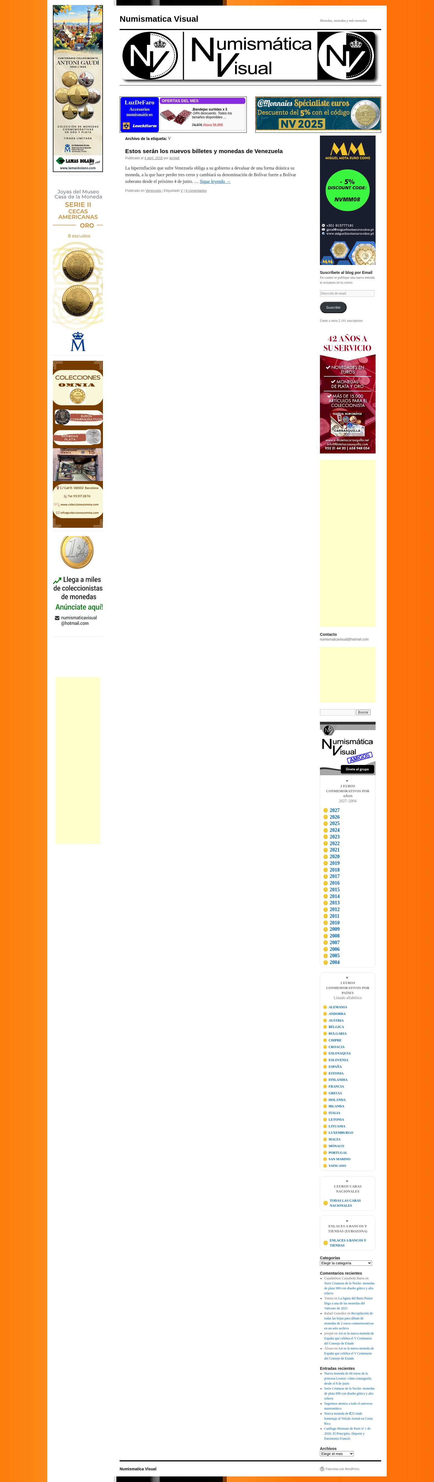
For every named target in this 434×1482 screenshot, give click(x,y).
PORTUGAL (335, 1152)
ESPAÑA (332, 1066)
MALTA (332, 1139)
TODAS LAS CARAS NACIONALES (342, 1203)
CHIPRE (332, 1040)
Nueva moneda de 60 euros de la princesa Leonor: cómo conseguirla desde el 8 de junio (347, 1378)
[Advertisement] (78, 760)
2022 (331, 843)
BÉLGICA (333, 1026)
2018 (331, 870)
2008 (331, 936)
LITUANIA (334, 1126)
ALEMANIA (335, 1007)
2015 (331, 889)
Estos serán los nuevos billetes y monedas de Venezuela (204, 151)
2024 (331, 830)
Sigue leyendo (215, 181)
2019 (331, 863)
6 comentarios (196, 191)
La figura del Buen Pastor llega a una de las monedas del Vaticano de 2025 (348, 1303)
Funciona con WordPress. (343, 1469)
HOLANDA (334, 1099)
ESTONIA (333, 1073)
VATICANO (334, 1165)
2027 (331, 810)
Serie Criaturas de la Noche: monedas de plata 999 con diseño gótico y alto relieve (349, 1288)
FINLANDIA (335, 1079)
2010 (331, 923)
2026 (331, 817)
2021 (331, 850)
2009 (331, 929)
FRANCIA (333, 1086)
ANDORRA (334, 1013)
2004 (331, 962)
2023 (331, 837)
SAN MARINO (337, 1159)
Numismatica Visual (159, 18)
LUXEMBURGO (338, 1132)
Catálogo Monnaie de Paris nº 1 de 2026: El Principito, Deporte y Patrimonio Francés (347, 1434)
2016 (331, 883)
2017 (331, 876)
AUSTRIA (333, 1020)
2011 (331, 916)
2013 (331, 903)
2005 (331, 955)
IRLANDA (333, 1106)
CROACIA (334, 1046)
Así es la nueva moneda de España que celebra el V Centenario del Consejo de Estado (349, 1338)
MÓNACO (333, 1146)
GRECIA (332, 1093)
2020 (331, 856)
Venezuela (153, 191)
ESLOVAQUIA (337, 1053)
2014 (331, 896)
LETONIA (333, 1119)
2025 (331, 823)
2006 (331, 949)
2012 (331, 909)
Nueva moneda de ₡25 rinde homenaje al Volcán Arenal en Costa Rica (348, 1418)
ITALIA (331, 1112)
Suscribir (333, 307)
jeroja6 (174, 158)
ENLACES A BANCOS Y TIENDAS (344, 1242)
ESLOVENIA (335, 1060)
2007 (331, 942)
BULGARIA (335, 1033)
